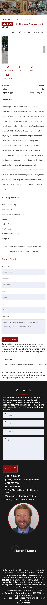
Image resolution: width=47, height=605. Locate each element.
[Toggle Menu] (43, 2)
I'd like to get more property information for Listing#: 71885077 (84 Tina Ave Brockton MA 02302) (23, 326)
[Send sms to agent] (6, 4)
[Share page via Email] (14, 4)
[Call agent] (2, 4)
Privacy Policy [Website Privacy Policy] (25, 587)
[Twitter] (32, 69)
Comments (5, 316)
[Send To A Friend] (8, 69)
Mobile (4, 304)
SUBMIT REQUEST (10, 339)
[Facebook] (20, 69)
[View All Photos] (7, 77)
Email (3, 291)
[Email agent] (10, 4)
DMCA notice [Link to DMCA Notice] (23, 602)
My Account (35, 4)
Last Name (5, 279)
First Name (5, 266)
